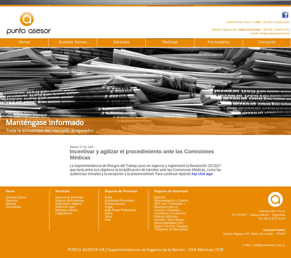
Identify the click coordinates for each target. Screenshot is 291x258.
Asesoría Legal (65, 207)
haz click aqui (202, 174)
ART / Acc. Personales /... (170, 203)
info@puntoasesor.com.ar (275, 33)
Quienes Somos (72, 42)
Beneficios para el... (167, 207)
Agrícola (159, 197)
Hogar (109, 207)
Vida (108, 219)
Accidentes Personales (119, 200)
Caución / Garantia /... (168, 210)
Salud (108, 216)
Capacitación (63, 213)
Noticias (170, 42)
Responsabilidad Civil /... (170, 223)
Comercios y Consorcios (170, 213)
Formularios (218, 42)
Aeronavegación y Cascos (171, 200)
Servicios (121, 42)
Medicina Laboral (66, 210)
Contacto (267, 42)
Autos (108, 197)
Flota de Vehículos (166, 216)
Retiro (109, 213)
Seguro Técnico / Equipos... (172, 226)
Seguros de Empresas (69, 200)
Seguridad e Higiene (68, 203)
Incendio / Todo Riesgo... (170, 219)
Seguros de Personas (69, 197)
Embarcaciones (115, 203)
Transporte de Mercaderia (171, 229)
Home (24, 42)
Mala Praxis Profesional (120, 210)
